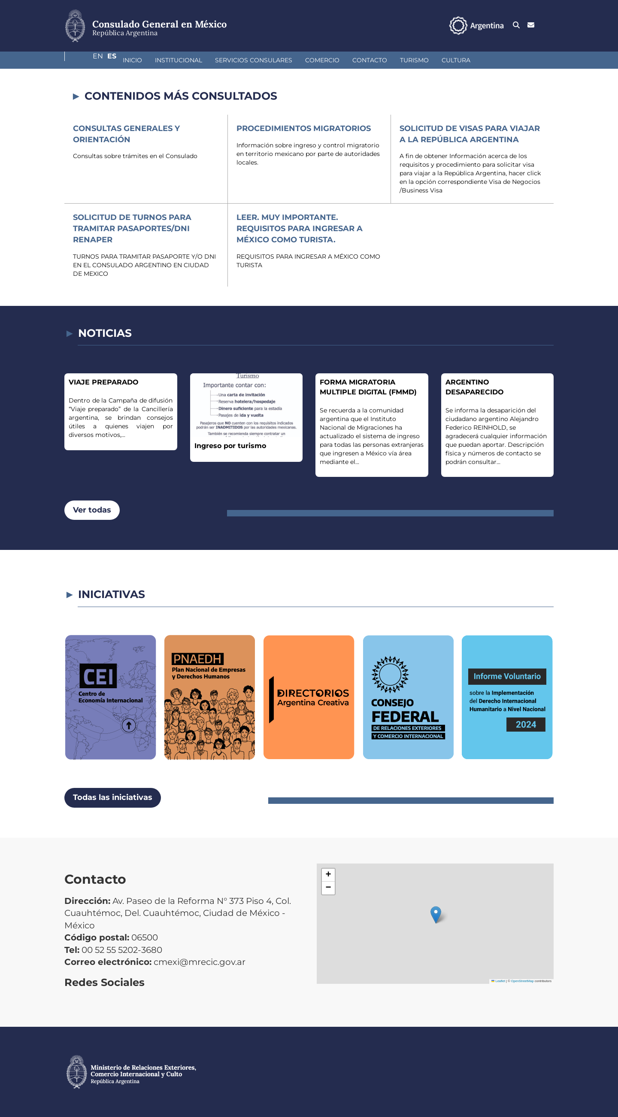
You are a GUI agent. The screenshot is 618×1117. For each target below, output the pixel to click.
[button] (435, 915)
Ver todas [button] (92, 510)
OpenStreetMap (522, 981)
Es (549, 25)
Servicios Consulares (208, 60)
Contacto (324, 60)
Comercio (277, 60)
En (532, 25)
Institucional (133, 60)
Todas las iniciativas (112, 797)
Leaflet (498, 981)
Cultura (410, 60)
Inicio (87, 60)
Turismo (368, 60)
